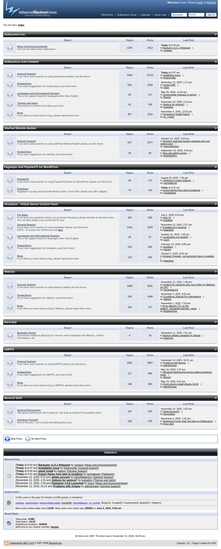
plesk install (45, 471)
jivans (91, 483)
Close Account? (171, 411)
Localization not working (175, 237)
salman (167, 299)
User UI (167, 217)
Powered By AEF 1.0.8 (22, 543)
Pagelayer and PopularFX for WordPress (31, 167)
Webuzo (9, 271)
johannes (168, 338)
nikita (166, 87)
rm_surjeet (94, 502)
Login (199, 2)
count (166, 239)
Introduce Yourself (27, 420)
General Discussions (29, 410)
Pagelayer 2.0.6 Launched (67, 483)
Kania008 (67, 502)
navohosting (31, 502)
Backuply (10, 322)
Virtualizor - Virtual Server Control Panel (31, 204)
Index (21, 25)
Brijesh (167, 97)
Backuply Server (26, 332)
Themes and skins (27, 103)
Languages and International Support (38, 93)
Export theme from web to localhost (181, 190)
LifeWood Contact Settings (177, 180)
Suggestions (24, 83)
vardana (168, 50)
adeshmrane (170, 365)
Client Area (107, 14)
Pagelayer (22, 189)
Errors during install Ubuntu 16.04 (180, 384)
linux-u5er (169, 423)
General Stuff (13, 398)
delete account (61, 477)
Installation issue (171, 75)
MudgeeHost (170, 311)
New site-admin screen (175, 153)
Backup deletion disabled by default (181, 335)
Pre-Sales (22, 215)
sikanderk (169, 230)
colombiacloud (171, 146)
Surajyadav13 (171, 290)
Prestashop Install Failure (176, 114)
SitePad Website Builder (20, 128)
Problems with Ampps (174, 362)
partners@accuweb (50, 502)
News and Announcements (32, 46)
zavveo (167, 249)
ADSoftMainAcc (83, 477)
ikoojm (55, 527)
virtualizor (168, 247)
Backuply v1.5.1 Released (176, 47)
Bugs (20, 113)
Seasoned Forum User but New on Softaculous (188, 421)
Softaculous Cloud (126, 14)
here (60, 230)
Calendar (145, 14)
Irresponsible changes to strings (179, 94)
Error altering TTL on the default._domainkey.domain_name (178, 307)
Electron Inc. (55, 543)
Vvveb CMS (169, 85)
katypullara (169, 414)
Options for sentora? (174, 104)
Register (211, 2)
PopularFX (23, 179)
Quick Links (160, 14)
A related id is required (174, 227)
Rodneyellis (170, 77)
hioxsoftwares (80, 502)
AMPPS (9, 349)
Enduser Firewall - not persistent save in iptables (188, 256)
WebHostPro (170, 155)
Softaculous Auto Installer (21, 61)
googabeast (170, 192)
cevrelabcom (170, 183)
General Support (26, 74)
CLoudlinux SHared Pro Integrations (182, 296)
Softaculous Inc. (15, 34)
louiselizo (168, 107)
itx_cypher (169, 116)
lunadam (168, 220)
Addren (61, 471)
